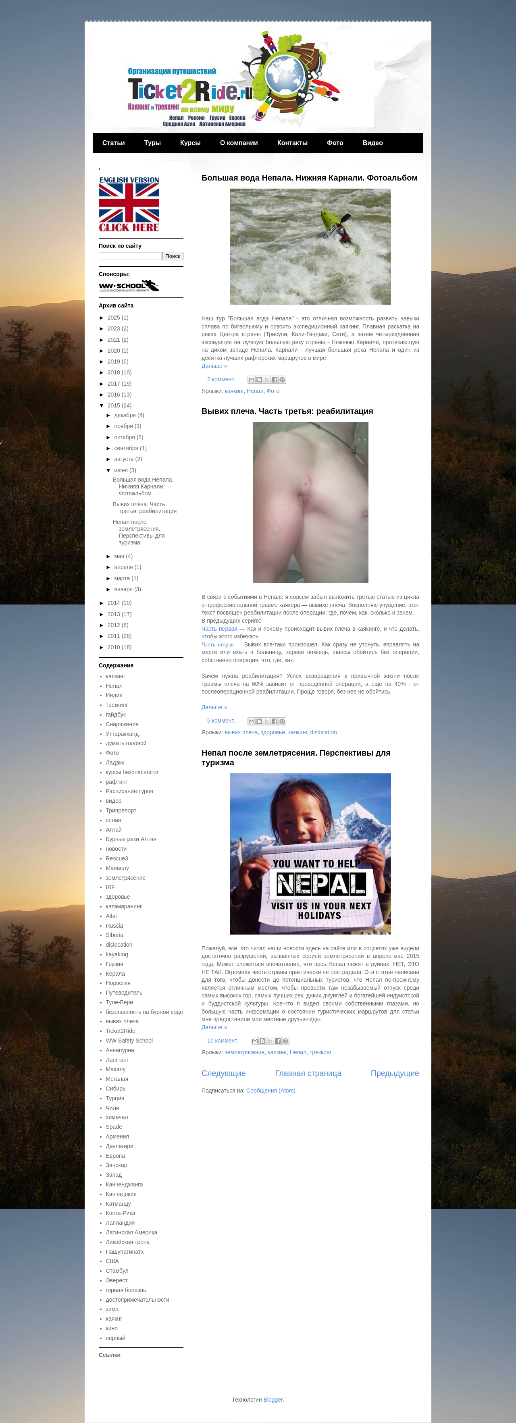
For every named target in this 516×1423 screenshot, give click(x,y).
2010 (115, 647)
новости (116, 848)
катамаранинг (124, 906)
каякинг (234, 391)
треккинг (321, 1052)
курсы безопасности (132, 772)
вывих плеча (241, 732)
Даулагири (119, 1146)
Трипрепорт (121, 810)
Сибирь (116, 1088)
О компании (239, 142)
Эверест (117, 1280)
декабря (125, 415)
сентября (127, 448)
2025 (115, 317)
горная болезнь (126, 1290)
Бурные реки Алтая (131, 839)
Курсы (190, 142)
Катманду (118, 1204)
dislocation (323, 732)
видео (114, 801)
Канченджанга (124, 1184)
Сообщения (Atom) (270, 1090)
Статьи (113, 142)
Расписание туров (130, 791)
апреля (124, 567)
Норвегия (118, 983)
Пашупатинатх (125, 1252)
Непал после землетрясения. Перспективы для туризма (139, 532)
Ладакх (115, 762)
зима (112, 1309)
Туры (152, 142)
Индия (114, 695)
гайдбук (116, 714)
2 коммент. (221, 379)
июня (121, 470)
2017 (115, 383)
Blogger (272, 1399)
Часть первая (219, 628)
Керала (115, 973)
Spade (114, 1127)
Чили (112, 1108)
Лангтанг (117, 1060)
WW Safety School (129, 1040)
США (112, 1261)
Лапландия (120, 1222)
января (124, 589)
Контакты (292, 142)
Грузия (114, 964)
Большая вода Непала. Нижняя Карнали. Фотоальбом (310, 177)
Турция (115, 1098)
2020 (115, 350)
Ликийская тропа (128, 1242)
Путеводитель (124, 992)
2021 (115, 340)
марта (122, 578)
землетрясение (244, 1052)
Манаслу (117, 868)
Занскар (116, 1165)
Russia (114, 925)
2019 (115, 361)
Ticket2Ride (120, 1031)
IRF (110, 887)
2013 (115, 614)
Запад (114, 1175)
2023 (115, 328)
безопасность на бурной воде (144, 1012)
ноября (124, 426)
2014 (115, 603)
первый (115, 1338)
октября (125, 437)
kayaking (117, 954)
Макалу (116, 1069)
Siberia (115, 935)
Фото (335, 142)
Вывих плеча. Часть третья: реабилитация (287, 411)
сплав (113, 820)
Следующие (224, 1073)
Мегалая (117, 1079)
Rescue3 (117, 858)
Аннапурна (120, 1050)
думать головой (126, 743)
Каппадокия (121, 1194)
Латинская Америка (132, 1232)
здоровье (273, 732)
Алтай (114, 830)
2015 (115, 405)
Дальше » (214, 366)
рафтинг (117, 782)
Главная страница (308, 1073)
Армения (117, 1136)
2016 (115, 394)
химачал (117, 1117)
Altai (111, 916)
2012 (115, 625)
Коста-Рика (120, 1213)
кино (112, 1328)
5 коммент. (221, 720)
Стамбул (117, 1270)
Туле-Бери (119, 1002)
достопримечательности (138, 1299)
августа (124, 459)
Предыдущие (395, 1073)
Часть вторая (217, 645)
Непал (255, 391)
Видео (373, 142)
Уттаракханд (122, 734)
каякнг (114, 1318)
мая (120, 556)
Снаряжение (122, 724)
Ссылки (110, 1355)
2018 (115, 372)
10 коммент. (222, 1040)
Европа (115, 1156)
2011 (115, 636)
